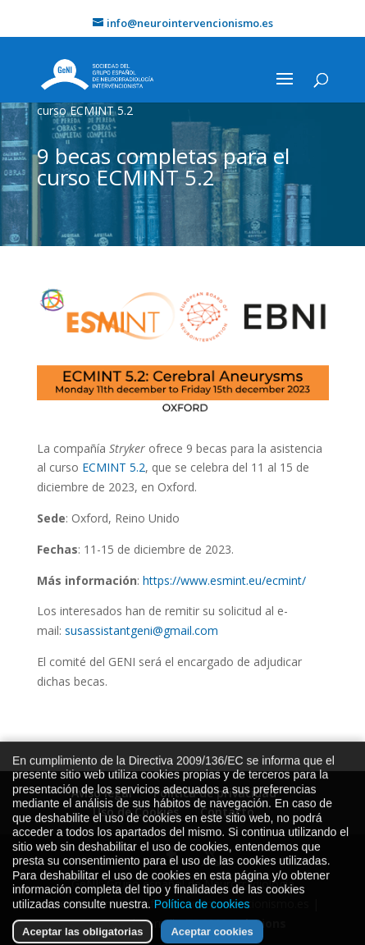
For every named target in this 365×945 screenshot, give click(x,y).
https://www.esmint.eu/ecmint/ (224, 580)
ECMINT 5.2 (113, 467)
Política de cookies (202, 917)
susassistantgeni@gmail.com (141, 630)
